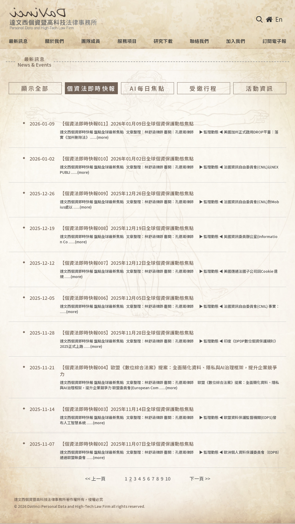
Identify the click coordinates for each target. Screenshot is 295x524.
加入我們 (235, 41)
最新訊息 (18, 41)
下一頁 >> (200, 478)
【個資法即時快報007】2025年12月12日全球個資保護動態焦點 (127, 262)
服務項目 (127, 41)
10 (168, 478)
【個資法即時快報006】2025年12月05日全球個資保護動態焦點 (127, 298)
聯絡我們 (199, 41)
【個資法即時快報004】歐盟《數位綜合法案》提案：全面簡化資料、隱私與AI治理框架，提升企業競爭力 (168, 370)
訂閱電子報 (274, 41)
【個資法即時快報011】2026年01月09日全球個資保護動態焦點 (127, 123)
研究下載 (163, 41)
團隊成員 (90, 41)
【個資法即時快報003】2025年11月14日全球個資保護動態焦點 (127, 409)
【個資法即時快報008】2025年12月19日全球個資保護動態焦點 (127, 228)
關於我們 (54, 41)
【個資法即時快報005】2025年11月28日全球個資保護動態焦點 (127, 332)
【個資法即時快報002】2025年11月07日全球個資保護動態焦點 (127, 443)
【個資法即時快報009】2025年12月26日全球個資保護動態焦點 (127, 193)
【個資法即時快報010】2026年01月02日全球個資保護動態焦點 (127, 158)
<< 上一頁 (95, 478)
